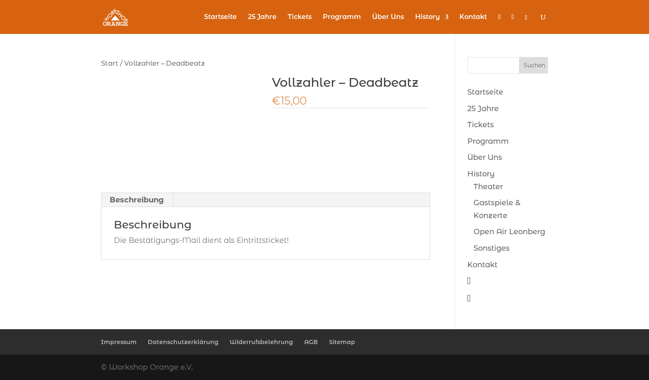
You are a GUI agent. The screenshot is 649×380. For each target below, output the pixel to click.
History (427, 17)
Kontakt (473, 17)
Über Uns (388, 17)
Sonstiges (492, 248)
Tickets (300, 17)
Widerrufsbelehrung (261, 342)
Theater (488, 186)
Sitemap (342, 342)
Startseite (220, 17)
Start (109, 63)
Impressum (119, 342)
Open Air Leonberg (509, 231)
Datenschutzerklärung (183, 342)
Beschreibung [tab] (137, 199)
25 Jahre (262, 17)
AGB (311, 342)
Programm (342, 17)
